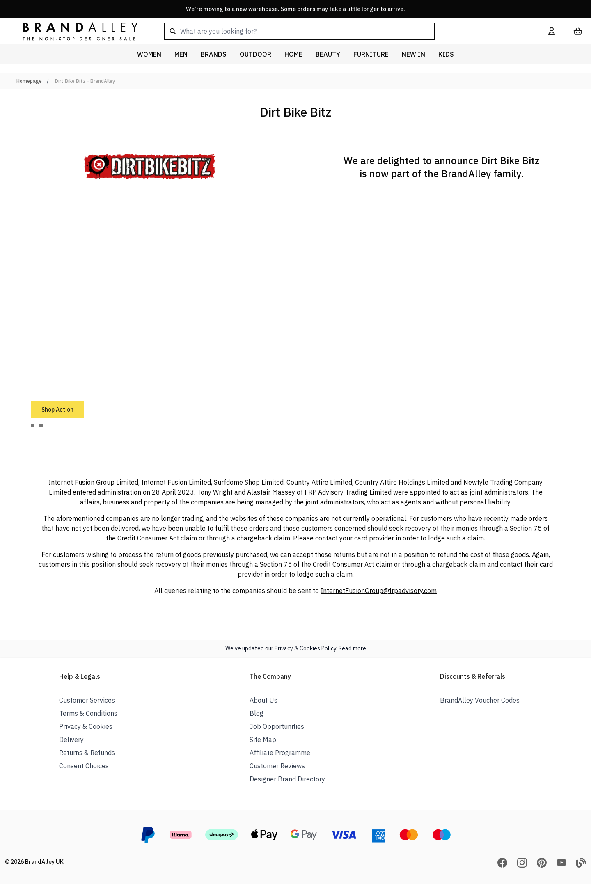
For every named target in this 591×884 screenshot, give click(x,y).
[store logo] (74, 31)
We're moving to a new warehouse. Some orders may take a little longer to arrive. (295, 9)
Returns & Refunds (87, 753)
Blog (256, 713)
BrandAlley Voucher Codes (480, 700)
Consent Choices (84, 766)
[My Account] (551, 31)
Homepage (29, 81)
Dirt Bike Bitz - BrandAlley (85, 81)
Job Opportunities (277, 726)
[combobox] (343, 31)
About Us (263, 700)
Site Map (263, 739)
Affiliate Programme (280, 753)
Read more (352, 648)
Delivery (71, 739)
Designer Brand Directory (287, 779)
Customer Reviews (277, 766)
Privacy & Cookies (85, 726)
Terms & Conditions (88, 713)
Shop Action (57, 409)
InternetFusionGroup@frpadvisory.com (379, 590)
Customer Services (87, 700)
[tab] (32, 425)
